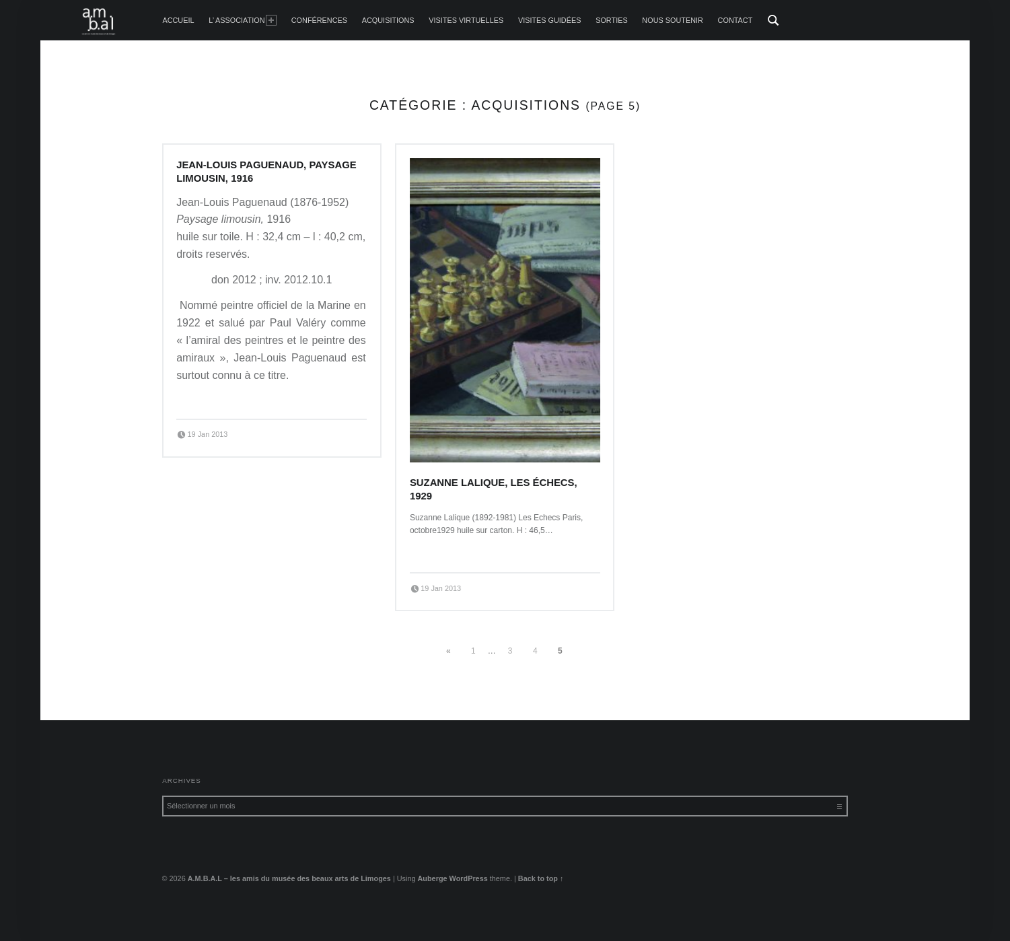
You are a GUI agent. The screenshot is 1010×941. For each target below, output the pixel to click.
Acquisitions (388, 20)
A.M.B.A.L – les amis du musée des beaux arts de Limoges (289, 878)
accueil (178, 20)
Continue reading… (213, 398)
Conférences (319, 20)
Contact (735, 20)
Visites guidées (549, 20)
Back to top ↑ (541, 878)
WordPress (468, 878)
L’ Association (243, 20)
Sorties (611, 20)
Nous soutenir (672, 20)
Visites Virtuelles (466, 20)
